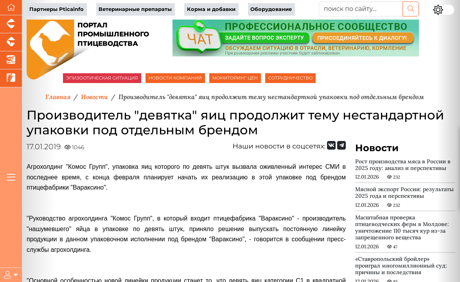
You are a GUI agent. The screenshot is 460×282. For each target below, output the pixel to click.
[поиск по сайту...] (361, 9)
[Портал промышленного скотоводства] (11, 42)
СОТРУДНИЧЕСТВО (290, 78)
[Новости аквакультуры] (11, 60)
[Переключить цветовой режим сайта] (444, 9)
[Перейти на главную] (11, 7)
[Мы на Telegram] (341, 145)
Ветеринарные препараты (135, 9)
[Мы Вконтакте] (331, 145)
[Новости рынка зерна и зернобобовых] (11, 78)
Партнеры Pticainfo (56, 9)
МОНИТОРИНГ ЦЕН (235, 78)
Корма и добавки (211, 9)
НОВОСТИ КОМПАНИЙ (175, 78)
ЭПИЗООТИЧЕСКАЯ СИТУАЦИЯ (102, 78)
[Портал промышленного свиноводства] (11, 24)
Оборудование (271, 9)
